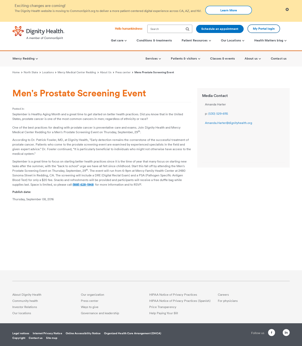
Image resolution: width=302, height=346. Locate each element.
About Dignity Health (26, 294)
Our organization (92, 294)
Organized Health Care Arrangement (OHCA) (132, 333)
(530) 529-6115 (218, 178)
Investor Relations (24, 307)
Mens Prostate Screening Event (154, 72)
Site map (51, 337)
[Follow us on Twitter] (275, 331)
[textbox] (169, 29)
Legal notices (20, 333)
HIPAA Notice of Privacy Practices (173, 294)
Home (17, 72)
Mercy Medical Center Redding (78, 72)
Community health (25, 301)
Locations (49, 72)
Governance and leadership (100, 313)
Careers (223, 294)
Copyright (18, 337)
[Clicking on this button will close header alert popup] (287, 9)
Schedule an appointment (219, 29)
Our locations (21, 313)
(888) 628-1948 (83, 249)
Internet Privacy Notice (47, 333)
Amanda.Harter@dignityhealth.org (228, 187)
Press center (124, 72)
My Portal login (264, 28)
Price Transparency (162, 307)
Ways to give (89, 307)
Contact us (36, 337)
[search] (189, 29)
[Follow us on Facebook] (264, 333)
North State (32, 72)
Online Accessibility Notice (83, 333)
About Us (107, 72)
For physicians (228, 301)
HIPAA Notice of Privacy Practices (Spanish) (180, 301)
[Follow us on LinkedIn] (286, 333)
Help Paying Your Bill (163, 313)
